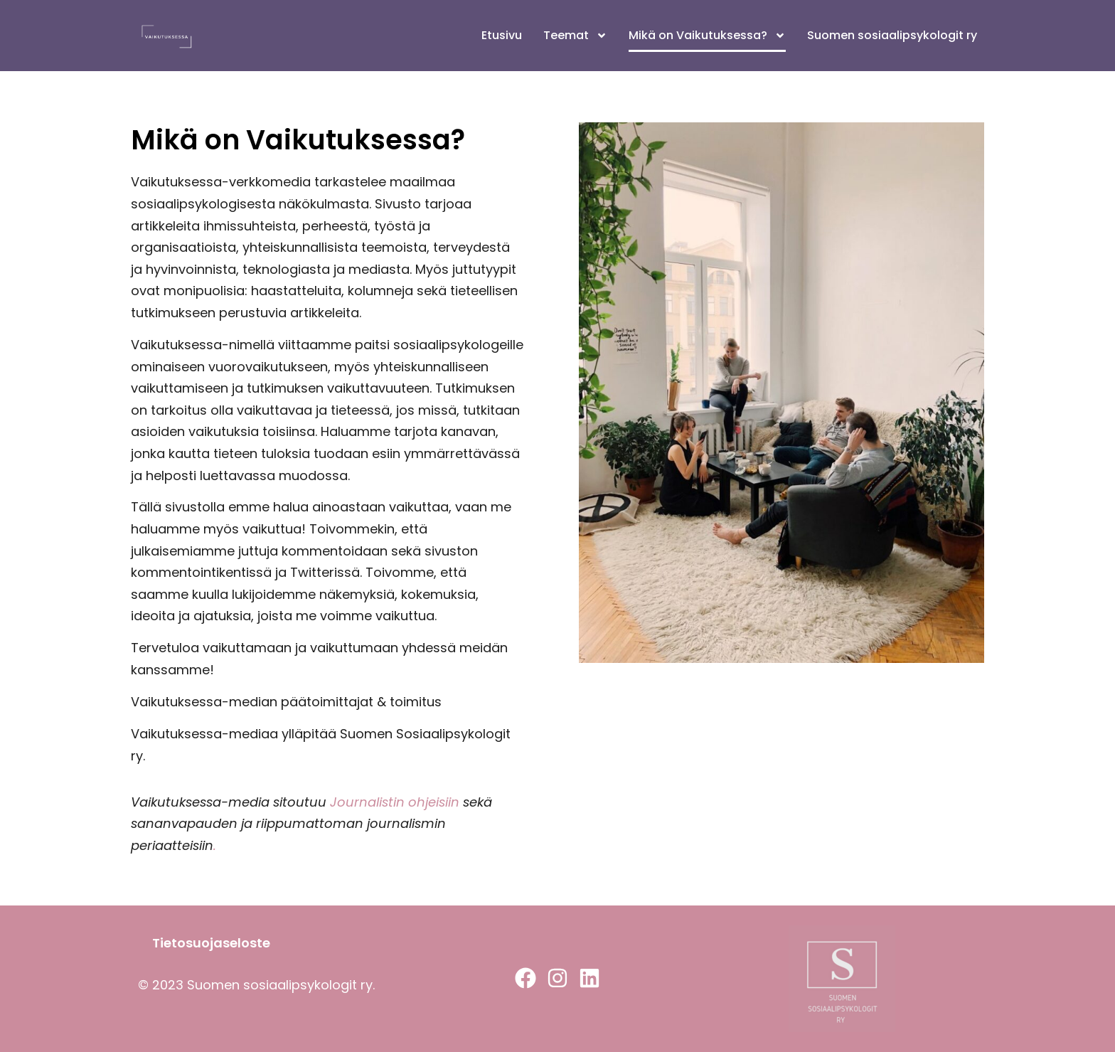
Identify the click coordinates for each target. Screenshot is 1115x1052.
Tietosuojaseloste (211, 943)
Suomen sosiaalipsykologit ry (892, 35)
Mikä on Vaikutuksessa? (707, 35)
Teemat (575, 35)
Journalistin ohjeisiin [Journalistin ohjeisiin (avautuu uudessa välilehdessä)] (392, 802)
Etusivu (501, 35)
